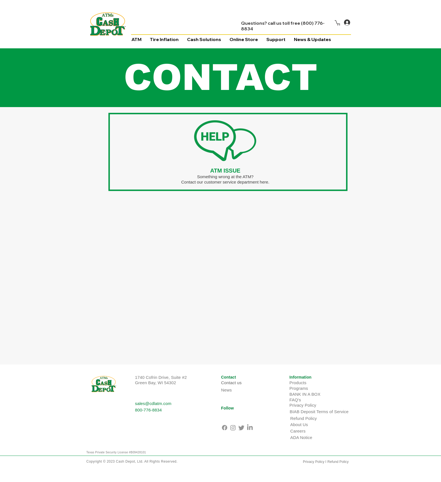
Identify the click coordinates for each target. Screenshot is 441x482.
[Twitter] (241, 427)
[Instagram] (233, 427)
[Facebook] (224, 427)
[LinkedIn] (249, 427)
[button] (338, 22)
